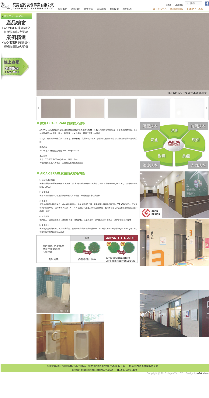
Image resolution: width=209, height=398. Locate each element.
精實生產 (88, 9)
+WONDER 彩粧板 (14, 28)
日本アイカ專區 (195, 9)
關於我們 (62, 9)
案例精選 (114, 9)
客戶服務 (127, 9)
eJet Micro (202, 373)
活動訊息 (75, 9)
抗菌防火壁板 (19, 32)
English (179, 4)
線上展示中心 (159, 9)
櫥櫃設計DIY (176, 9)
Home (168, 4)
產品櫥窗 (101, 9)
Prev (38, 108)
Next (207, 108)
